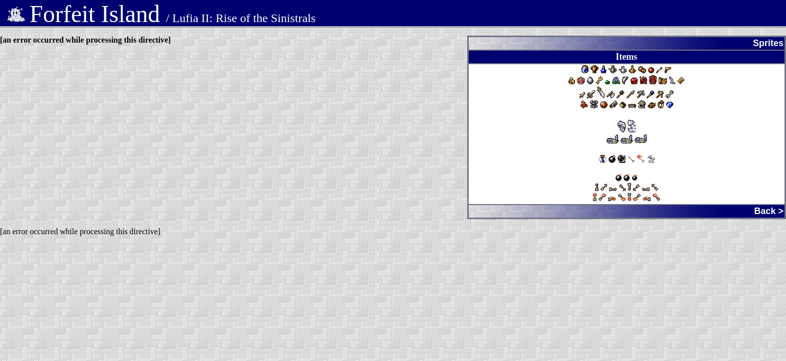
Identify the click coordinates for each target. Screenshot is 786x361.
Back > (768, 211)
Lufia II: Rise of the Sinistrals (244, 18)
